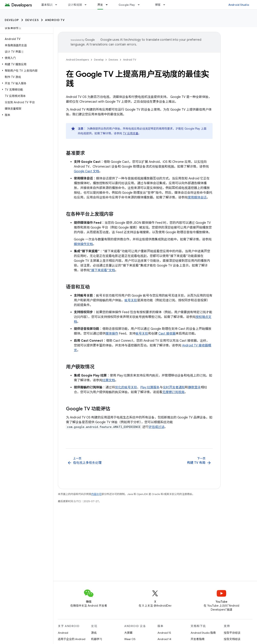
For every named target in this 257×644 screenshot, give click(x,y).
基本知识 (47, 5)
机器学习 (96, 639)
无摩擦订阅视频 (173, 392)
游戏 (94, 633)
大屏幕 (128, 633)
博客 (158, 5)
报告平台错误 (232, 633)
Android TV (55, 20)
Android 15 (164, 633)
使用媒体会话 (197, 197)
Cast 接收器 (167, 334)
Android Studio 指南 (203, 633)
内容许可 (96, 494)
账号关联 (130, 300)
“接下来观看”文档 (102, 270)
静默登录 (194, 387)
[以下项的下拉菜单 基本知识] (58, 4)
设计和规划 (75, 5)
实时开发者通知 (174, 387)
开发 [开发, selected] (100, 5)
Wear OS (130, 639)
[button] (26, 58)
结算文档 (108, 380)
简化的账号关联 (126, 387)
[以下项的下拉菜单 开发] (108, 4)
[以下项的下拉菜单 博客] (166, 4)
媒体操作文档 (83, 244)
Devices (32, 20)
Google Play (127, 5)
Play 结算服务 (150, 387)
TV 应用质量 (130, 133)
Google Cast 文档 (86, 171)
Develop (12, 20)
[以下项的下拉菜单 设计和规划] (87, 4)
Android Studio (238, 5)
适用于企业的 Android (71, 639)
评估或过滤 (156, 427)
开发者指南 (197, 639)
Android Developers (77, 59)
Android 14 (164, 639)
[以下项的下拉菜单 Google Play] (140, 4)
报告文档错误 (232, 639)
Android (63, 633)
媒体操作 (111, 334)
